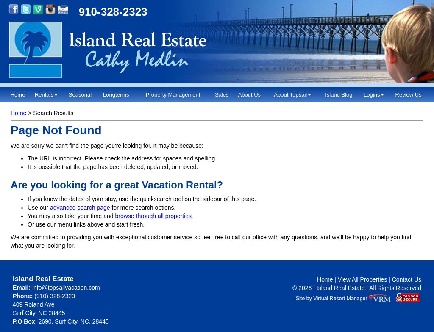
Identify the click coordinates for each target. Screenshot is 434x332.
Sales (222, 94)
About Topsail (292, 94)
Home (18, 94)
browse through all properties (153, 216)
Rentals (46, 94)
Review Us (408, 94)
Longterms (116, 94)
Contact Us (406, 279)
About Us (249, 94)
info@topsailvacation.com (66, 287)
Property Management (173, 94)
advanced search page (80, 207)
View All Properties (362, 279)
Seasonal (80, 94)
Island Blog (338, 94)
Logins (374, 94)
